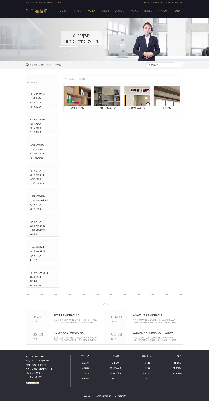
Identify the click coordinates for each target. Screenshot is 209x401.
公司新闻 (146, 363)
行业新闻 (146, 368)
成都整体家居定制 (37, 154)
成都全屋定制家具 (37, 196)
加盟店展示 (119, 11)
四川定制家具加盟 (37, 251)
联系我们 (176, 11)
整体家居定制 (115, 373)
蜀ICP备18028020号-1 (42, 369)
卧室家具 (34, 242)
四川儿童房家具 (36, 158)
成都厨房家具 (35, 124)
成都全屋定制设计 (37, 145)
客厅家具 (34, 165)
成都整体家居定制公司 (39, 200)
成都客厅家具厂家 (37, 183)
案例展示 (134, 11)
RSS (168, 2)
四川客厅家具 (35, 171)
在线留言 (147, 2)
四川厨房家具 (35, 128)
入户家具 (34, 191)
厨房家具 (34, 114)
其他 (146, 378)
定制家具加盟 (115, 368)
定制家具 (116, 363)
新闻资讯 (148, 11)
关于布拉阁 (162, 11)
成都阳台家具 (35, 277)
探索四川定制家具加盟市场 (67, 315)
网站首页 (63, 11)
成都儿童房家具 (36, 149)
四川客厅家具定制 (37, 175)
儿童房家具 (36, 140)
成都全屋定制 (35, 98)
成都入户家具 (35, 205)
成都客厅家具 (35, 179)
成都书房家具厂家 (37, 226)
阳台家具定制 (35, 285)
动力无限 (39, 377)
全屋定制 (116, 378)
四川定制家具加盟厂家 (39, 273)
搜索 (178, 65)
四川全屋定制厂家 (37, 94)
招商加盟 (105, 11)
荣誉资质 (177, 368)
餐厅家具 (77, 11)
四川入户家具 (35, 209)
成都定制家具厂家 (37, 230)
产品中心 (91, 11)
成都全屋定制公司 (37, 119)
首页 (41, 65)
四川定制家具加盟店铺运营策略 (69, 333)
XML (162, 2)
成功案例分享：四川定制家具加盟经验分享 (153, 333)
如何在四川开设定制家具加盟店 (147, 315)
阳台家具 (34, 267)
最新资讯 (104, 299)
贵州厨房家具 (35, 132)
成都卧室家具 (35, 256)
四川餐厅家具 (35, 107)
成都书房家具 (35, 222)
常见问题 (146, 373)
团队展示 (177, 363)
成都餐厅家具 (35, 102)
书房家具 (59, 65)
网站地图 (156, 2)
